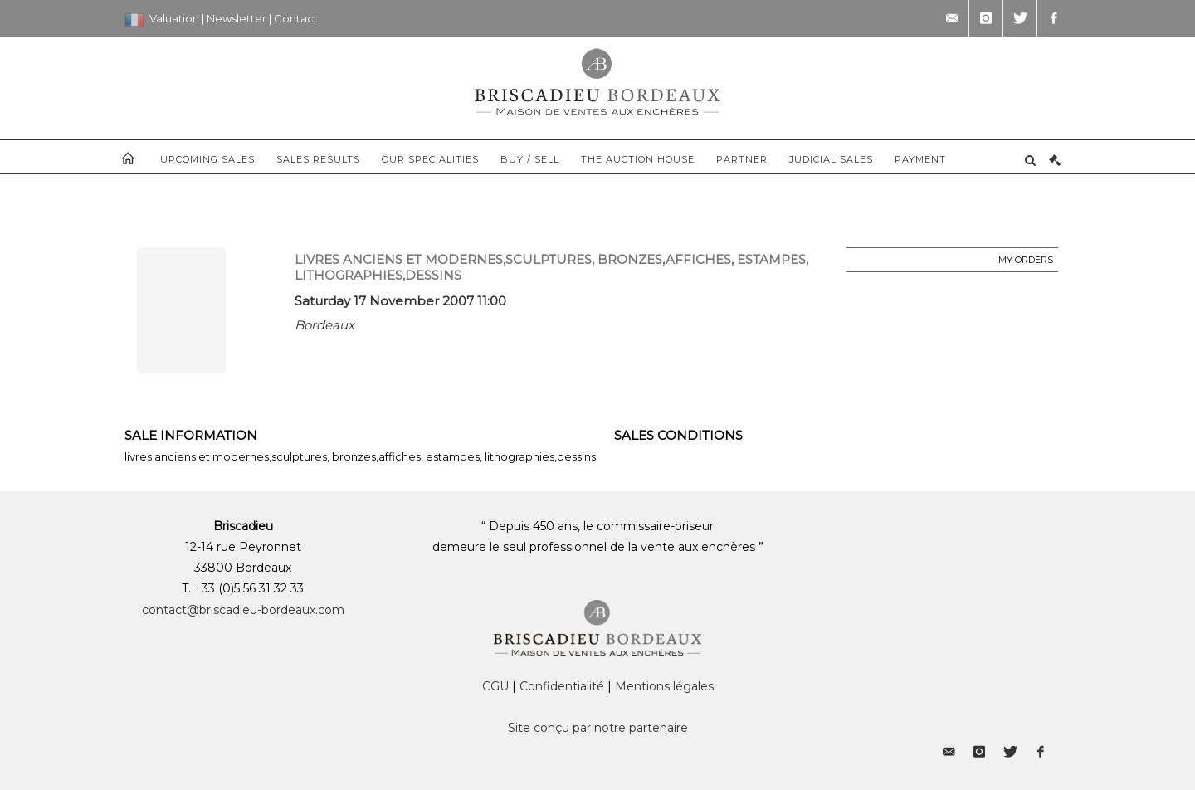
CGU (495, 686)
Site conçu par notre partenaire (598, 727)
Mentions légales (664, 686)
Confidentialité (561, 686)
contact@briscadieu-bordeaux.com (243, 609)
